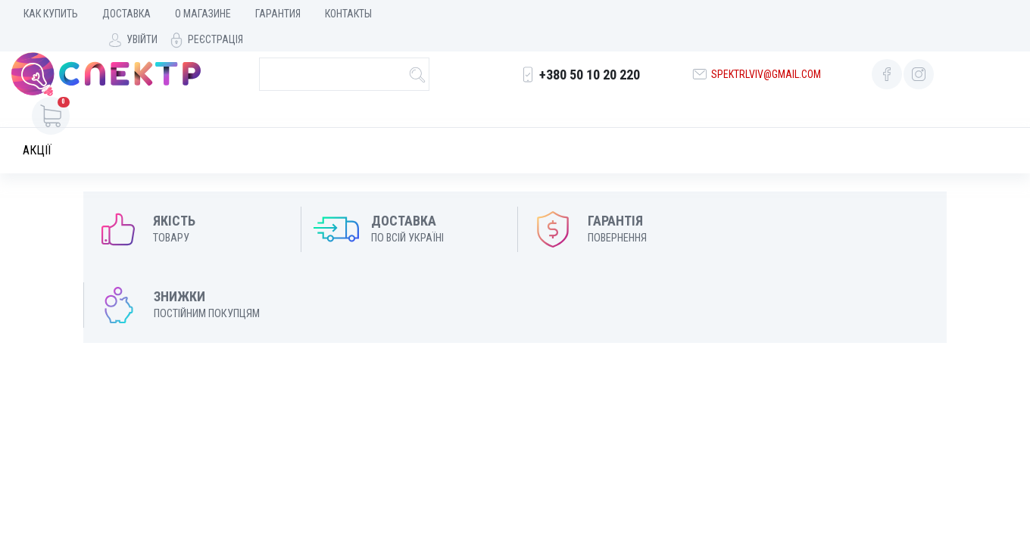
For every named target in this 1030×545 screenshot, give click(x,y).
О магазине (203, 14)
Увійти (909, 14)
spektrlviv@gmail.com (764, 66)
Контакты (348, 14)
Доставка (126, 14)
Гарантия (278, 14)
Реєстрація (983, 14)
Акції (37, 127)
